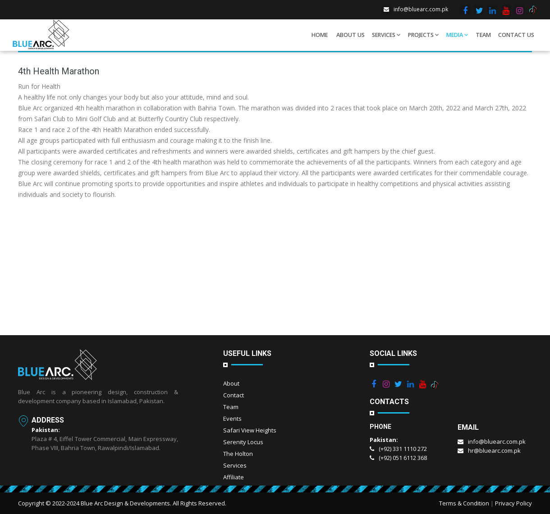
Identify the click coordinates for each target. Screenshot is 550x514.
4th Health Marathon (58, 71)
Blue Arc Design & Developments (125, 503)
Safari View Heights (249, 430)
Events (232, 418)
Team (483, 35)
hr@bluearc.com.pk (489, 450)
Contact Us (516, 35)
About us (350, 35)
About (231, 383)
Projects (423, 35)
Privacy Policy (513, 503)
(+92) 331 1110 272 (398, 449)
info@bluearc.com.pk (414, 9)
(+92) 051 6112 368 (398, 458)
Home (320, 35)
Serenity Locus (243, 442)
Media (457, 35)
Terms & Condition (464, 503)
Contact (233, 395)
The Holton (238, 454)
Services (386, 35)
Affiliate (233, 477)
